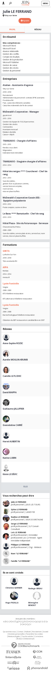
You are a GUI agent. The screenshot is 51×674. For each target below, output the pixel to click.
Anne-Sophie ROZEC (13, 343)
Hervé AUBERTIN (11, 441)
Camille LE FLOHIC (12, 376)
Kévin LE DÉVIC (10, 474)
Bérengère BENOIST (33, 603)
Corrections (39, 636)
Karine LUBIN (9, 457)
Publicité (28, 632)
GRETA (6, 250)
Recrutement (36, 632)
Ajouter (26, 20)
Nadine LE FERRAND (20, 517)
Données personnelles (16, 634)
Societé (45, 632)
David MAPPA (9, 392)
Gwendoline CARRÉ (12, 425)
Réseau (37, 29)
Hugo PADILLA (11, 602)
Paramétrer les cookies (34, 634)
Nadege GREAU (35, 588)
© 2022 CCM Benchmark (25, 639)
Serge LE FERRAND (19, 523)
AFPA (5, 267)
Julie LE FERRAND (18, 502)
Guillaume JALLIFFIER (13, 408)
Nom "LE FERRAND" (19, 553)
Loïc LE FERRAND (18, 532)
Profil (12, 29)
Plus (25, 486)
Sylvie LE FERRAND (19, 509)
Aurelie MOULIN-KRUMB (15, 359)
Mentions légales (14, 636)
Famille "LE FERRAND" (21, 561)
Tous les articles (27, 636)
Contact (20, 632)
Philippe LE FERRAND (20, 544)
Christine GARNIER (13, 587)
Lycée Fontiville (11, 283)
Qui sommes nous (9, 632)
